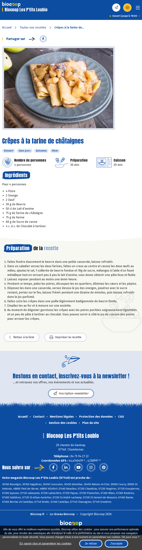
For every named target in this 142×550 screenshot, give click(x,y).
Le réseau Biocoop (62, 514)
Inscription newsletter (71, 393)
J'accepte (116, 543)
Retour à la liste (21, 337)
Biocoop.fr (37, 514)
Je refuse (91, 543)
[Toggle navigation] (138, 9)
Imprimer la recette (65, 337)
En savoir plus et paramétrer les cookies (45, 543)
